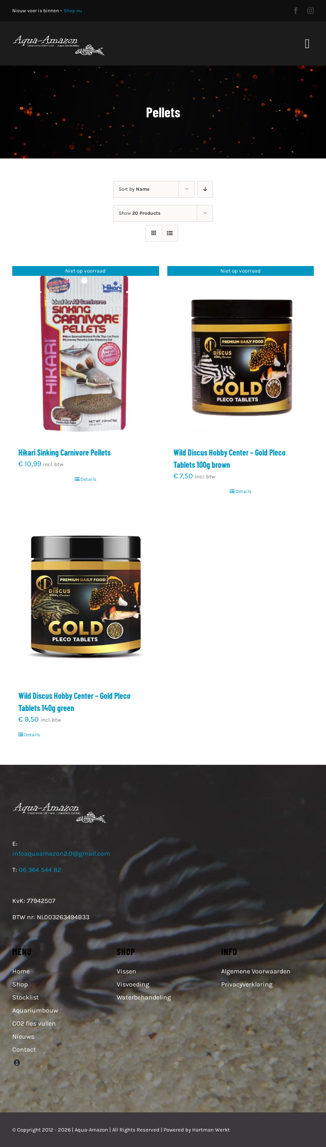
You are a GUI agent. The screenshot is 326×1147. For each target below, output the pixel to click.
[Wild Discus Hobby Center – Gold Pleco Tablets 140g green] (85, 595)
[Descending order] (205, 189)
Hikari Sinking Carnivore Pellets (64, 452)
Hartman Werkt (211, 1130)
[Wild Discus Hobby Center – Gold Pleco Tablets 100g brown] (240, 352)
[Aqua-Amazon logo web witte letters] (58, 37)
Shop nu (73, 10)
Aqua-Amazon (91, 1130)
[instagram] (310, 10)
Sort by (134, 189)
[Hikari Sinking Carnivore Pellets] (85, 352)
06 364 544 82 (40, 870)
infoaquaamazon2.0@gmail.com (61, 853)
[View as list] (170, 233)
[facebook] (296, 10)
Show (139, 213)
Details (88, 479)
